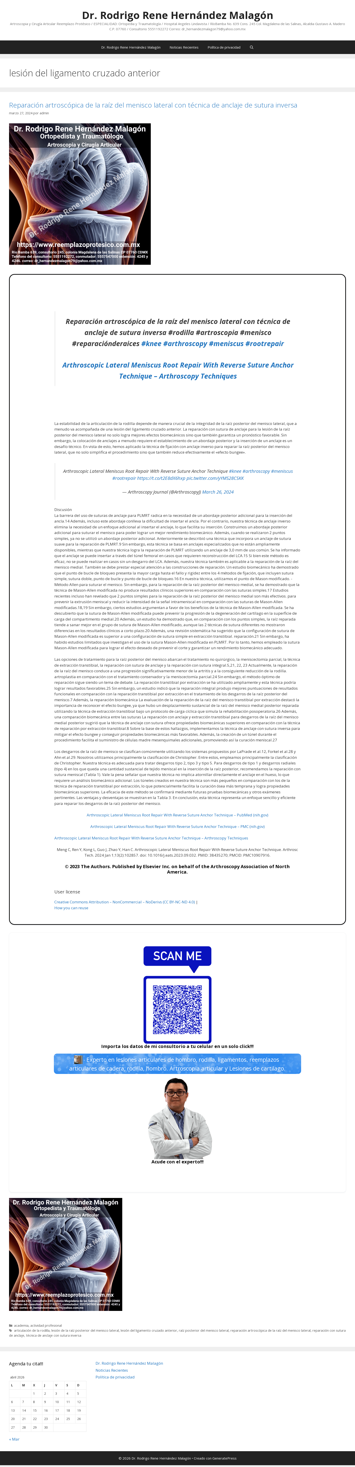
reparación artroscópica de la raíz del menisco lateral (270, 1332)
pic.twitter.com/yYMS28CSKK (215, 478)
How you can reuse (71, 907)
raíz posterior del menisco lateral (204, 1332)
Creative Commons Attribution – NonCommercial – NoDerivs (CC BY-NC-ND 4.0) (124, 902)
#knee (151, 343)
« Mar (14, 1441)
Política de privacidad (224, 47)
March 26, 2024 (218, 492)
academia (21, 1327)
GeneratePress (224, 1460)
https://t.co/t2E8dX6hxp (161, 478)
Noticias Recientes (184, 47)
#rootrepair (264, 343)
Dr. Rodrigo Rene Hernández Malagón (177, 15)
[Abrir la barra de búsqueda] (251, 47)
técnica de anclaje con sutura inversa (53, 1337)
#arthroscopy (185, 343)
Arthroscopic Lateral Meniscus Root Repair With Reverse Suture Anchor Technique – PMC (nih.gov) (177, 826)
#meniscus (226, 343)
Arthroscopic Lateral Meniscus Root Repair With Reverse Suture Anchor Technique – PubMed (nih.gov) (177, 815)
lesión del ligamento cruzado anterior (149, 1332)
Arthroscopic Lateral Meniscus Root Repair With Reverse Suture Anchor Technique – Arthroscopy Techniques (151, 838)
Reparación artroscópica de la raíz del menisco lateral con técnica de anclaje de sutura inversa (153, 105)
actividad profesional (46, 1327)
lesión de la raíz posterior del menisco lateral (85, 1332)
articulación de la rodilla (32, 1332)
